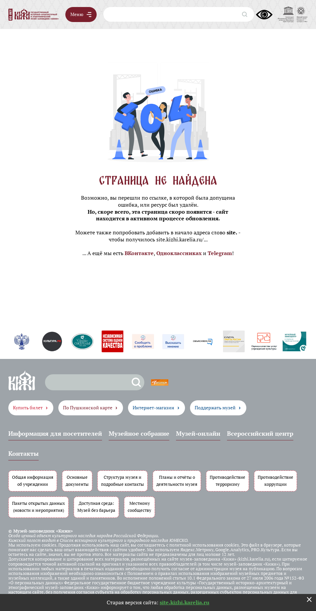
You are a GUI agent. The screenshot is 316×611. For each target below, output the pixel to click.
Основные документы (77, 480)
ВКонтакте (139, 253)
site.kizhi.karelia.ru (184, 602)
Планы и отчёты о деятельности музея (176, 480)
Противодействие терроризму (227, 480)
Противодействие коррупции (275, 480)
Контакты (23, 453)
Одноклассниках (179, 253)
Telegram (220, 253)
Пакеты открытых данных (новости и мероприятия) (38, 506)
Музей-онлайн (198, 433)
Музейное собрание (139, 433)
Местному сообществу (139, 506)
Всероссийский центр (260, 433)
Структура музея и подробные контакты (122, 480)
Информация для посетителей (55, 433)
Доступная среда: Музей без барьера (96, 506)
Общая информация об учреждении (32, 480)
